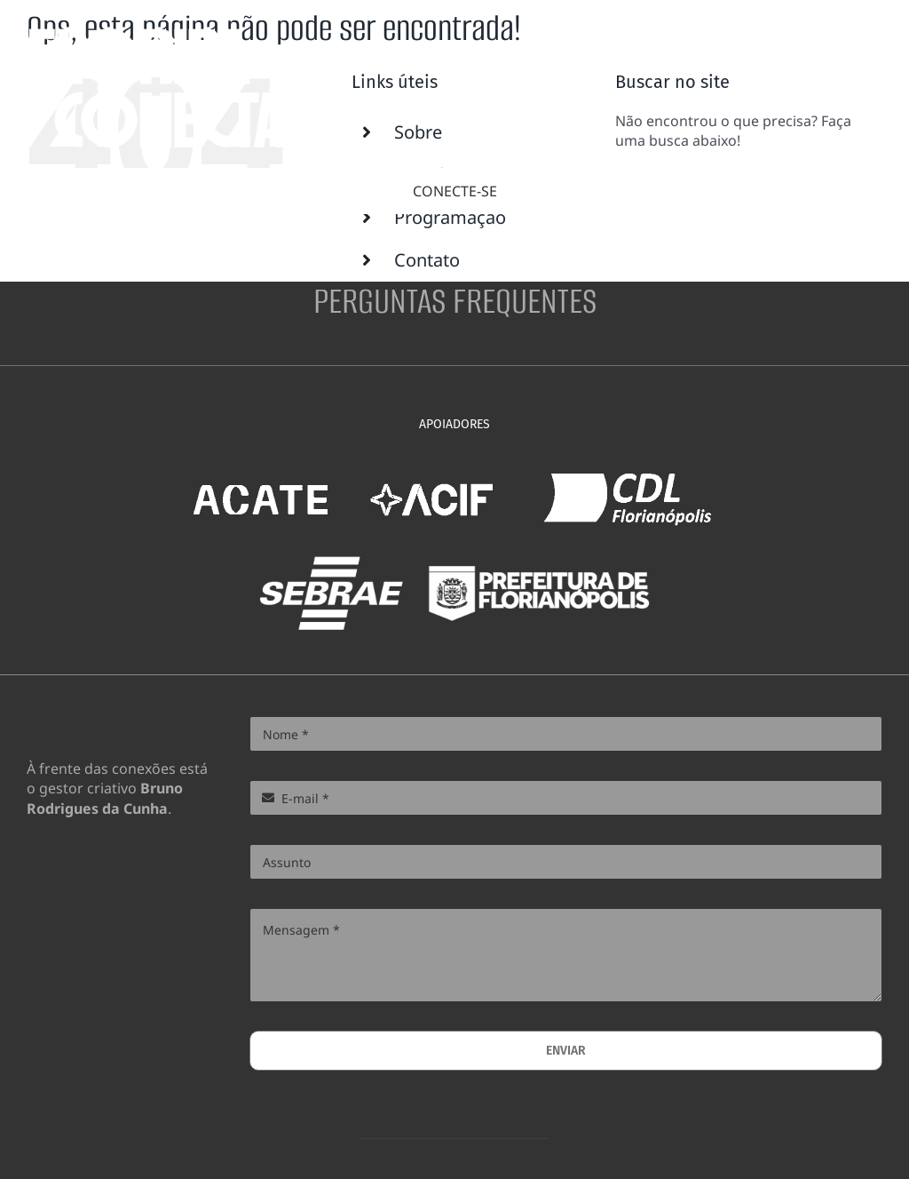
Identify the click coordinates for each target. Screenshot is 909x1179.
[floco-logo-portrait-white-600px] (158, 34)
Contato (427, 260)
